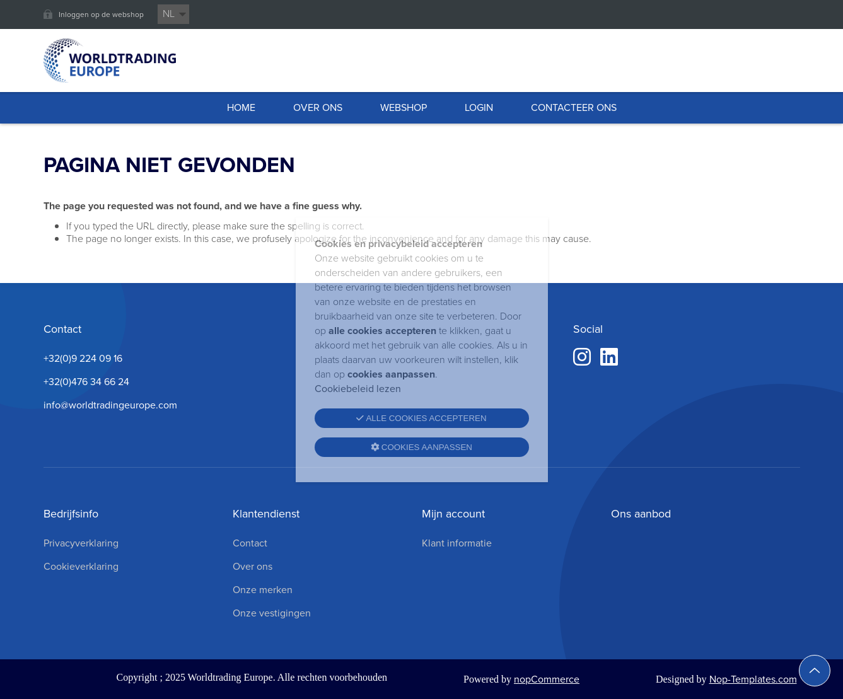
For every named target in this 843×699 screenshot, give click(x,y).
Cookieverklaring (81, 566)
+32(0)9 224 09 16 (83, 358)
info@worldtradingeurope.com (110, 405)
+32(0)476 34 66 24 (86, 381)
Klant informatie (457, 543)
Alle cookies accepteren (421, 418)
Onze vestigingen (272, 613)
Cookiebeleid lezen (358, 388)
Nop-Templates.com (753, 679)
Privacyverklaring (81, 543)
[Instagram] (582, 357)
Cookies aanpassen (421, 447)
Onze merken (263, 589)
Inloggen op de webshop (101, 14)
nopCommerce (546, 679)
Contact (250, 543)
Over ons (252, 566)
